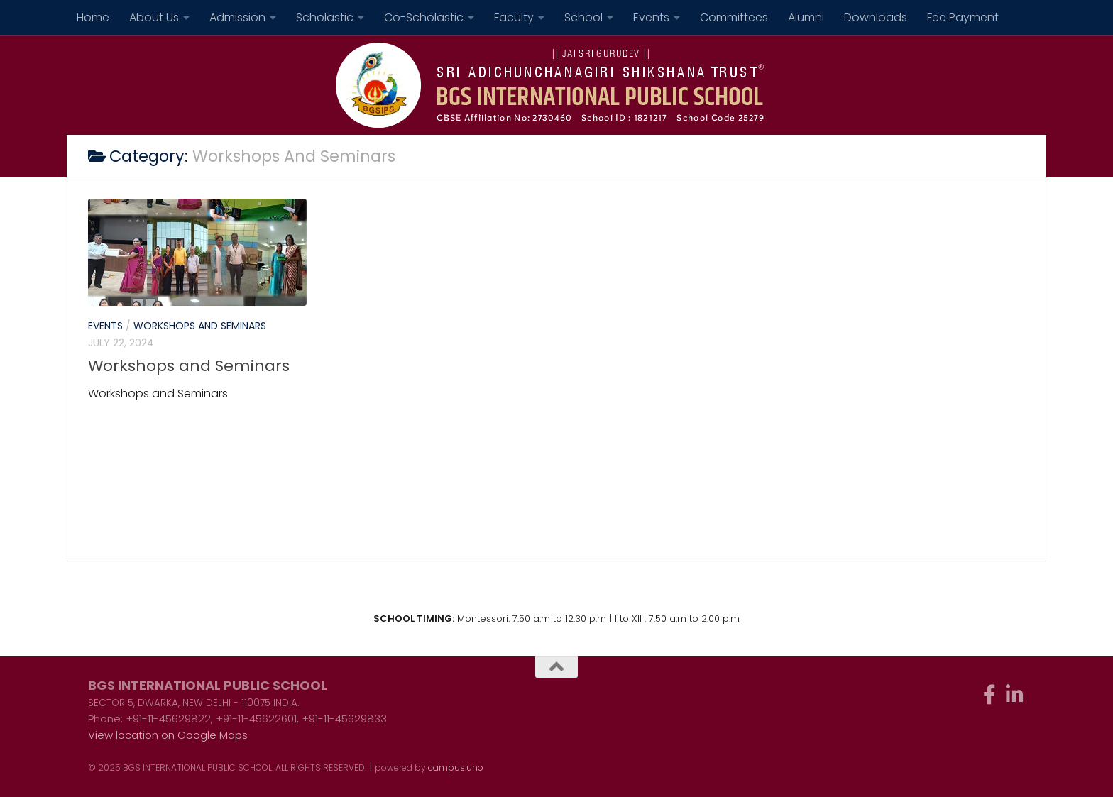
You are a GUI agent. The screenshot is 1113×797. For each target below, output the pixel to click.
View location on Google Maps (168, 734)
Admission (237, 17)
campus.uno (455, 768)
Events (651, 17)
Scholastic (324, 17)
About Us (154, 17)
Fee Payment (963, 17)
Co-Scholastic (424, 17)
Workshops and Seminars (199, 326)
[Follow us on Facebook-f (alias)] (989, 695)
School (583, 17)
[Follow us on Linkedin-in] (1015, 695)
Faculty (514, 17)
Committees (734, 17)
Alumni (806, 17)
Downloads (875, 17)
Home (93, 17)
